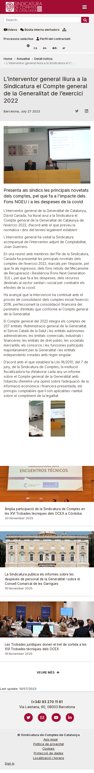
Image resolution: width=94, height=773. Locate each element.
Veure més (46, 672)
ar (63, 48)
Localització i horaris (48, 758)
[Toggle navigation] (84, 7)
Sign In (9, 763)
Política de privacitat (48, 744)
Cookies (48, 748)
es (45, 48)
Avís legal (50, 739)
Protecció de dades (48, 753)
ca (35, 48)
